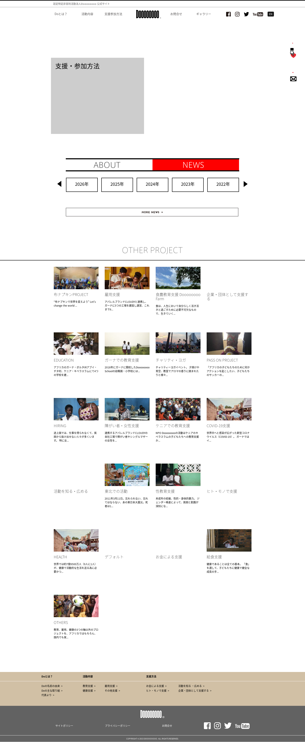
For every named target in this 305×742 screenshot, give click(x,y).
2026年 (82, 184)
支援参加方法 (113, 14)
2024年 (152, 184)
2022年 (223, 184)
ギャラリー (203, 14)
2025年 (117, 184)
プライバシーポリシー (117, 726)
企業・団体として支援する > (195, 690)
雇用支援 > (111, 686)
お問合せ (176, 14)
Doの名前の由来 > (52, 686)
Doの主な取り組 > (52, 690)
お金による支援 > (156, 686)
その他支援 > (112, 690)
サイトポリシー (64, 726)
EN (270, 14)
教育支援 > (89, 686)
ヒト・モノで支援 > (157, 690)
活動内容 (87, 14)
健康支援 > (89, 690)
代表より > (47, 695)
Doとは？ (61, 14)
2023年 (188, 184)
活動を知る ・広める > (191, 686)
